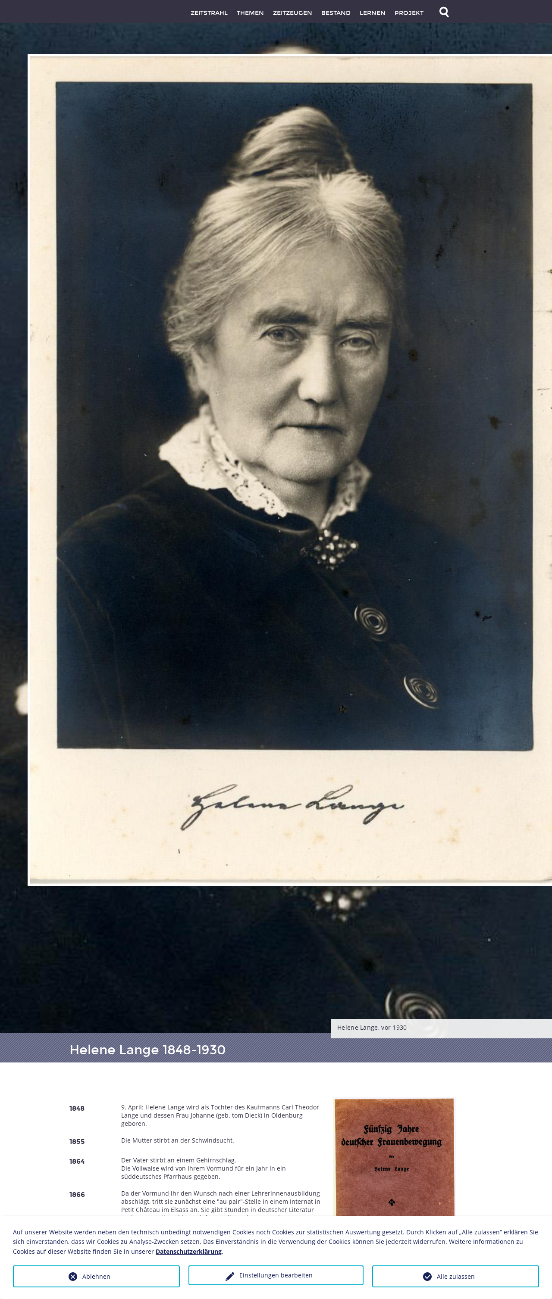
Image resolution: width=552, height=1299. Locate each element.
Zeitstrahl (209, 13)
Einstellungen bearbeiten (276, 1275)
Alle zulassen (456, 1276)
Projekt (409, 13)
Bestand (336, 13)
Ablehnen (96, 1276)
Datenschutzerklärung (189, 1251)
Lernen (373, 13)
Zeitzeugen (292, 13)
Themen (250, 13)
